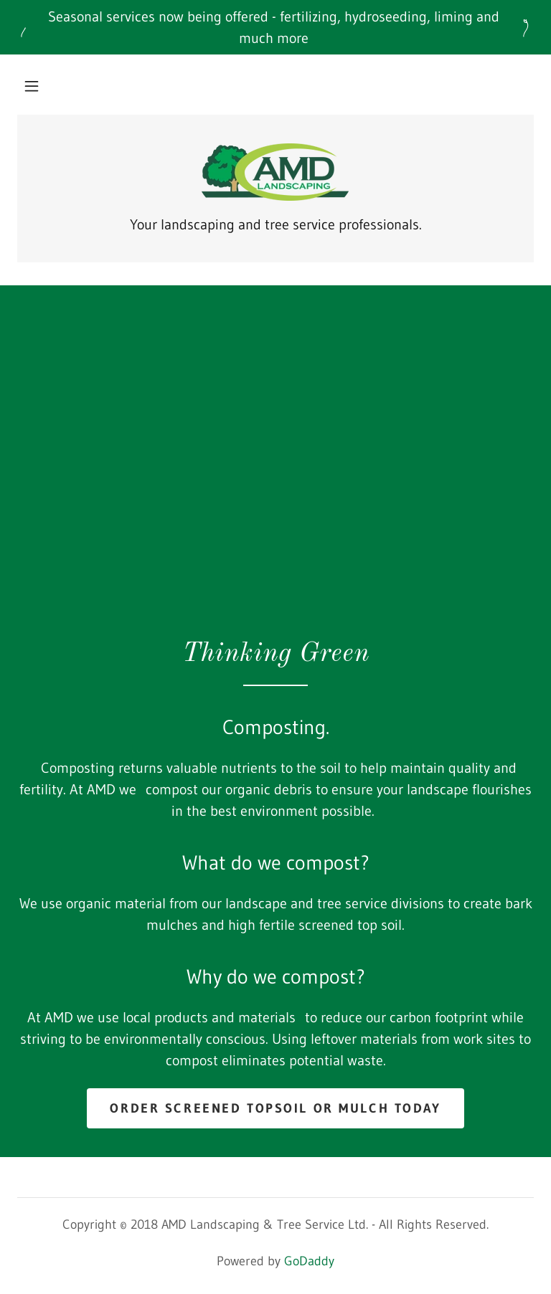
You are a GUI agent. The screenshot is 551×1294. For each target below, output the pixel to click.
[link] (275, 172)
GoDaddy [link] (309, 1261)
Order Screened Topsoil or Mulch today (275, 1108)
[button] (31, 86)
